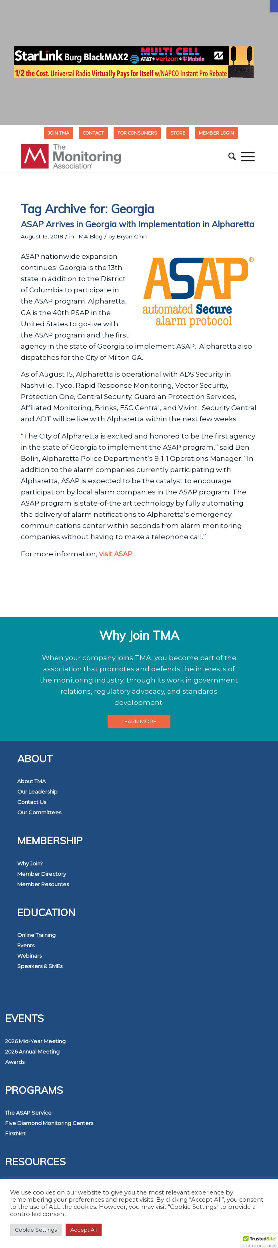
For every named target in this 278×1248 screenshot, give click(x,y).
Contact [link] (93, 133)
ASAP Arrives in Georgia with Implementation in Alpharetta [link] (137, 224)
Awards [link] (14, 1062)
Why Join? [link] (30, 863)
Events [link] (25, 945)
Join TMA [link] (58, 133)
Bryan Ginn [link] (131, 236)
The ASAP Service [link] (28, 1112)
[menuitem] (59, 133)
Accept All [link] (83, 1229)
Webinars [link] (29, 955)
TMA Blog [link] (89, 236)
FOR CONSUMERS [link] (137, 133)
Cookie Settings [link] (36, 1229)
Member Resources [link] (43, 884)
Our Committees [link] (39, 812)
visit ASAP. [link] (116, 554)
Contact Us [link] (31, 802)
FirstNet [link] (15, 1133)
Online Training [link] (36, 935)
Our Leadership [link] (37, 791)
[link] (274, 6)
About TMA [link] (31, 781)
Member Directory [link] (41, 874)
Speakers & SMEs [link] (39, 966)
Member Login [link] (216, 133)
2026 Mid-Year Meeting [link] (35, 1041)
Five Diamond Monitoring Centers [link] (49, 1123)
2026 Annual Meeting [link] (32, 1051)
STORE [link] (177, 133)
